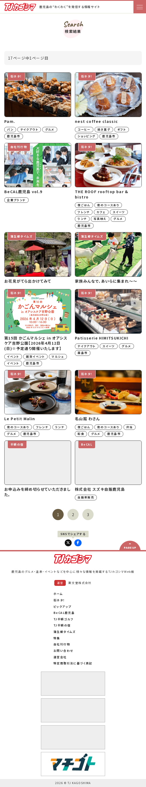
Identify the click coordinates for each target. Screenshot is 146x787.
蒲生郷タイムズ (64, 632)
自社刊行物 (61, 644)
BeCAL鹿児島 (64, 613)
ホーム (58, 594)
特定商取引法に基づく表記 (73, 663)
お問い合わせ (63, 651)
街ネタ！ (59, 600)
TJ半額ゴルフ (63, 619)
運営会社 (60, 657)
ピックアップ (62, 607)
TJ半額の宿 (62, 625)
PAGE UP (130, 548)
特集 (56, 638)
